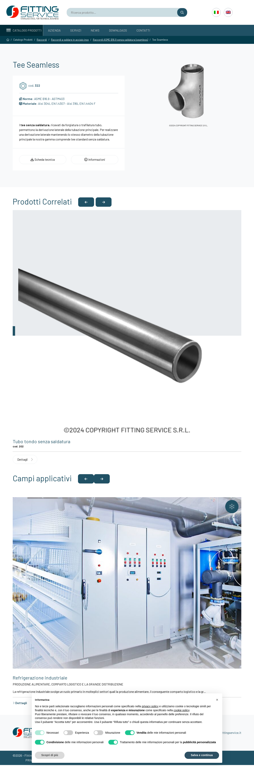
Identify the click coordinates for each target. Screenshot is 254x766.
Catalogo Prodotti (23, 30)
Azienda (54, 30)
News (95, 30)
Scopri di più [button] (49, 755)
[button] (86, 202)
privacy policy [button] (150, 706)
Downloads (118, 30)
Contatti (143, 30)
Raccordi (42, 39)
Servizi (75, 30)
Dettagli (25, 460)
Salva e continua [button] (202, 755)
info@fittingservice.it (227, 733)
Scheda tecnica (43, 159)
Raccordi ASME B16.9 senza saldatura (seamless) (120, 39)
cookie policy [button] (181, 710)
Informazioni (94, 159)
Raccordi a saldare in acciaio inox (70, 39)
